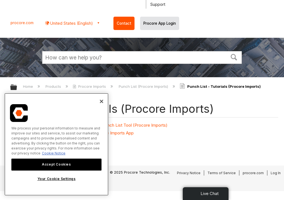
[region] (56, 144)
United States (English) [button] (71, 23)
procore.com (22, 23)
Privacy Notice (189, 173)
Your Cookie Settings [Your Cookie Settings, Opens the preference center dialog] (56, 179)
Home (28, 86)
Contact (124, 23)
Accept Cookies (56, 164)
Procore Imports (90, 86)
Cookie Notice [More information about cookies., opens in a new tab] (53, 153)
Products (53, 86)
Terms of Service (221, 173)
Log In (276, 173)
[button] (234, 56)
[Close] (101, 101)
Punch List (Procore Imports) (144, 86)
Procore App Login (159, 23)
